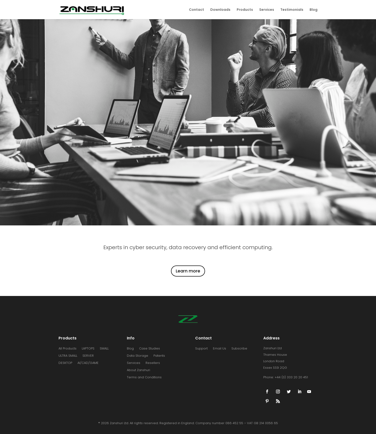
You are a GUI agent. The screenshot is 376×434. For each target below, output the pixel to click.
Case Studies (149, 349)
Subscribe (239, 349)
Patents (159, 356)
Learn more (188, 271)
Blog (313, 10)
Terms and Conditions (144, 378)
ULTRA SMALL (68, 356)
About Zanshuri (138, 370)
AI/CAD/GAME (88, 363)
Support (201, 349)
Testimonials (291, 10)
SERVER (88, 356)
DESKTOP (65, 363)
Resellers (153, 363)
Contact (196, 10)
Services (266, 10)
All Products (67, 349)
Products (245, 10)
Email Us (219, 349)
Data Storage (137, 356)
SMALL (104, 349)
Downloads (220, 10)
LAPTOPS (88, 349)
